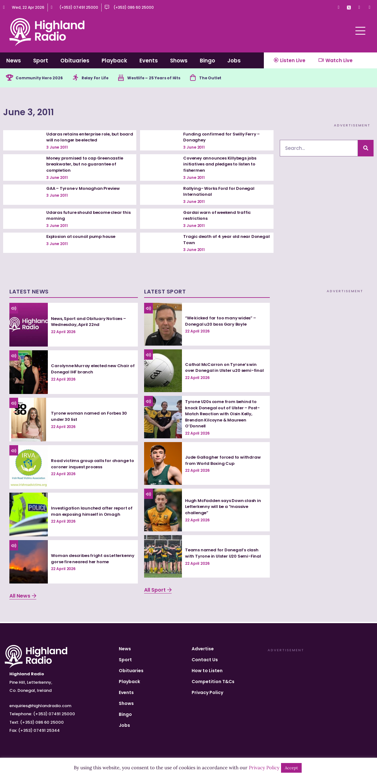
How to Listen (207, 670)
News (13, 60)
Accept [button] (291, 768)
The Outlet (232, 78)
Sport (40, 60)
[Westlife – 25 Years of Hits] (133, 78)
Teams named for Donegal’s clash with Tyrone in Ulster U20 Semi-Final (225, 554)
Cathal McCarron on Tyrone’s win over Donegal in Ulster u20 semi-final (222, 368)
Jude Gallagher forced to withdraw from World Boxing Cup (224, 461)
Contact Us (205, 660)
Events (148, 60)
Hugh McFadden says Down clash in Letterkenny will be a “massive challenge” (224, 508)
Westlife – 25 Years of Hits (170, 78)
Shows (179, 60)
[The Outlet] (213, 78)
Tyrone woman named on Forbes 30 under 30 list (91, 417)
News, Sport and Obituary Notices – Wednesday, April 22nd (91, 322)
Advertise (203, 649)
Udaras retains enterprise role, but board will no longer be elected (85, 138)
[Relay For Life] (82, 78)
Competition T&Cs (213, 681)
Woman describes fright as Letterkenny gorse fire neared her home (88, 559)
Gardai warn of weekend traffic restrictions (218, 216)
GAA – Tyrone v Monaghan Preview (84, 189)
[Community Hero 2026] (10, 78)
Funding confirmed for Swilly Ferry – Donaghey (223, 138)
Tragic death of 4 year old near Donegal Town (218, 240)
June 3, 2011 (43, 111)
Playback (114, 60)
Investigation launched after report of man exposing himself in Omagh (91, 512)
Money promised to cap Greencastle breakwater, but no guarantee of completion (87, 165)
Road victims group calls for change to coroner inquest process (91, 465)
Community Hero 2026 (43, 78)
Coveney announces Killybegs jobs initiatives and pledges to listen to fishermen (221, 165)
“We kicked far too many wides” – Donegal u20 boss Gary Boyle (222, 322)
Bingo (207, 60)
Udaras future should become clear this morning (86, 216)
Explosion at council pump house (83, 237)
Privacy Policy (207, 692)
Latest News (29, 293)
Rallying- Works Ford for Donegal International (220, 192)
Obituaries (74, 60)
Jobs (234, 60)
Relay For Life (104, 78)
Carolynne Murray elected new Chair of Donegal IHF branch (91, 370)
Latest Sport (165, 293)
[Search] (366, 149)
